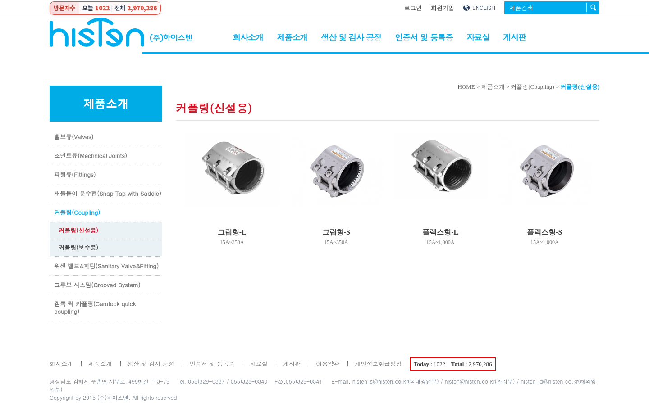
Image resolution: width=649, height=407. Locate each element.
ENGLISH (483, 7)
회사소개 (248, 37)
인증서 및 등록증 (424, 37)
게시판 (514, 37)
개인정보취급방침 (378, 363)
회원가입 (442, 8)
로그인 (413, 8)
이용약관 (327, 363)
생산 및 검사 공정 (351, 37)
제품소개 (292, 37)
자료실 (477, 37)
